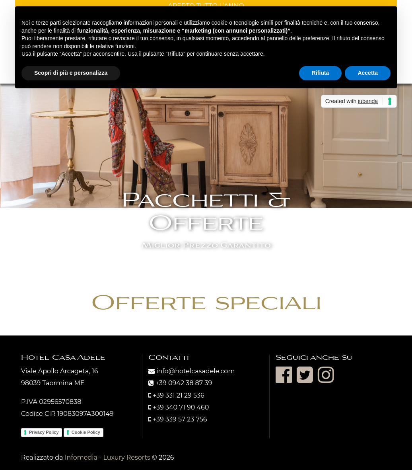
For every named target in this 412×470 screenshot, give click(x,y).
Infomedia (81, 457)
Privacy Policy (44, 432)
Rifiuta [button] (320, 73)
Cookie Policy (86, 432)
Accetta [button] (368, 73)
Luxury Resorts (126, 457)
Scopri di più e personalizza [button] (70, 73)
